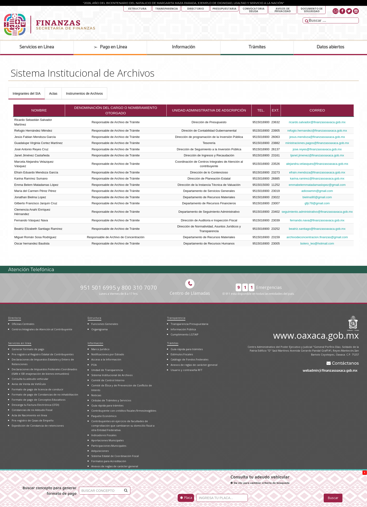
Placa (186, 497)
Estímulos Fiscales (182, 354)
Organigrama (99, 329)
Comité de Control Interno (108, 380)
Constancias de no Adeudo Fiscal (32, 410)
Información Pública (183, 329)
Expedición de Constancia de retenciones (38, 425)
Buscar (333, 498)
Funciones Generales (104, 324)
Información (95, 343)
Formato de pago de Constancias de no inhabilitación (45, 394)
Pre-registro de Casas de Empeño (33, 420)
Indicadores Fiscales (103, 435)
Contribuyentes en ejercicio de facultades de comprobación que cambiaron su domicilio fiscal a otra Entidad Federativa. (122, 425)
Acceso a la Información (106, 359)
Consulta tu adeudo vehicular (30, 379)
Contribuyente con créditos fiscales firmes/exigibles (123, 410)
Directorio (195, 8)
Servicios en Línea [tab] (36, 47)
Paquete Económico (104, 416)
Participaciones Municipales (108, 445)
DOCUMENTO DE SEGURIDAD (312, 10)
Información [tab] (183, 47)
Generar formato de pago (28, 349)
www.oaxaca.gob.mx (316, 334)
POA (94, 365)
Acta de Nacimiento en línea (29, 415)
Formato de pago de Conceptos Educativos (38, 399)
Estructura (137, 8)
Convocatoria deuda (253, 10)
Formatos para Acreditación (108, 461)
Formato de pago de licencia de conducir (37, 389)
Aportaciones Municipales (107, 440)
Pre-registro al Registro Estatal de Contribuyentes (42, 354)
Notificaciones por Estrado (107, 354)
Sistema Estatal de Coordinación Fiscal (115, 456)
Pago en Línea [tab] (110, 47)
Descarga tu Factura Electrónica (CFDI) (35, 404)
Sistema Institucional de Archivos (111, 375)
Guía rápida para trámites (107, 405)
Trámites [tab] (257, 47)
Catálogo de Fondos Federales (189, 359)
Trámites (172, 343)
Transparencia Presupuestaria (189, 324)
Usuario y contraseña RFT (186, 370)
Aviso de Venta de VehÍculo (29, 384)
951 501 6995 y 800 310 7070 (118, 290)
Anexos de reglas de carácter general (114, 466)
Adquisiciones (100, 451)
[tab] (26, 93)
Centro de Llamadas (190, 287)
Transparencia (166, 8)
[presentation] (26, 93)
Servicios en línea (19, 343)
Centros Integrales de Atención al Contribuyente (42, 329)
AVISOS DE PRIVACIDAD (283, 10)
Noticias (96, 395)
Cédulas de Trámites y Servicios (111, 400)
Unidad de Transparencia (107, 370)
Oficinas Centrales (23, 324)
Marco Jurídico (100, 349)
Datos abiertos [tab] (330, 47)
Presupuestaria (224, 8)
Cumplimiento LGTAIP (184, 334)
